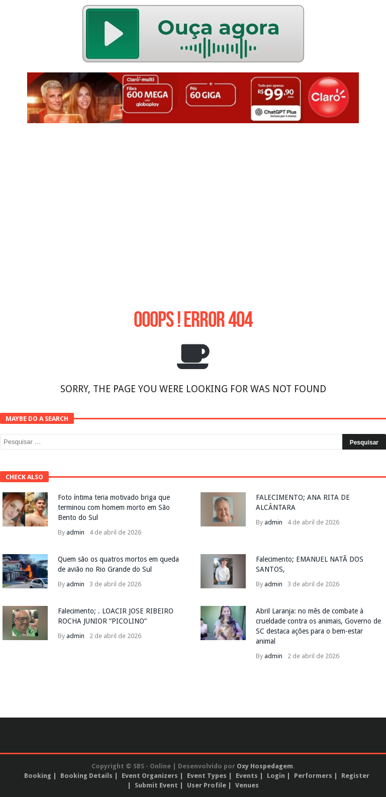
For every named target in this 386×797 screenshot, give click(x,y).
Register (355, 775)
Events (247, 775)
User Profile (206, 785)
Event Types (207, 775)
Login (276, 775)
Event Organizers (150, 775)
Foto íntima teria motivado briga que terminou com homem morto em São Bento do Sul (114, 507)
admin (75, 532)
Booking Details (86, 775)
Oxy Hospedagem (265, 766)
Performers (313, 775)
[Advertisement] (193, 203)
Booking (37, 775)
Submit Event (156, 785)
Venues (247, 785)
